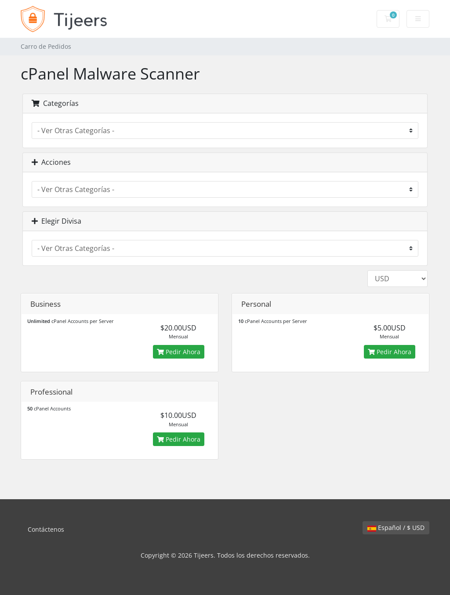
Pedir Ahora (178, 352)
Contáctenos (46, 529)
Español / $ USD (396, 527)
